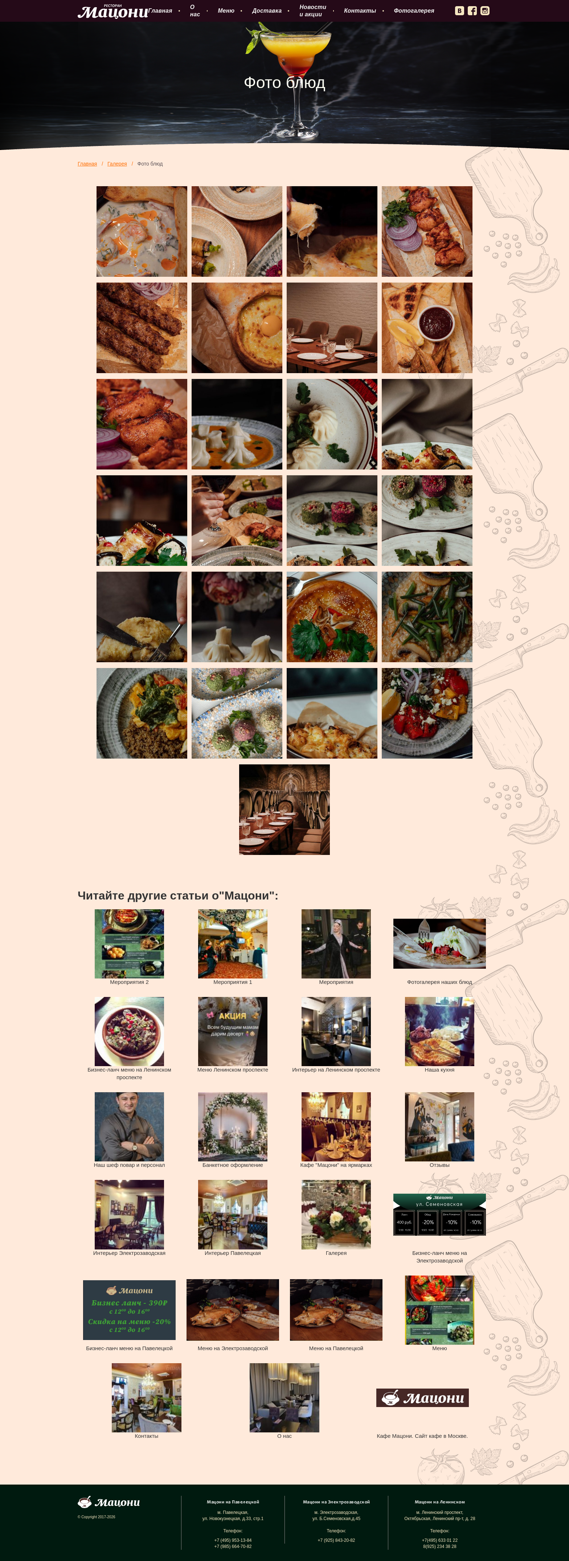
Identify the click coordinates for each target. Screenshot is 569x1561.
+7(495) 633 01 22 (440, 1540)
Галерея (336, 1253)
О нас (195, 10)
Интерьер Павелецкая (233, 1253)
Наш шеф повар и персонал (129, 1165)
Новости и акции (312, 10)
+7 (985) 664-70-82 (232, 1546)
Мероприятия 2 (129, 982)
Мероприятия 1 (232, 982)
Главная (160, 11)
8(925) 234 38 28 (439, 1546)
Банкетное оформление (232, 1165)
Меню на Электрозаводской (233, 1348)
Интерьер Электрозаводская (129, 1253)
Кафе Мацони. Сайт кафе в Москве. (422, 1436)
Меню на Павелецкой (336, 1348)
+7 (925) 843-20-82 (336, 1540)
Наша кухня (440, 1070)
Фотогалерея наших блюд (439, 982)
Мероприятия (336, 982)
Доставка (267, 11)
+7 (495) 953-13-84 (232, 1540)
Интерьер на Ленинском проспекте (336, 1070)
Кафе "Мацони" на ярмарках (336, 1165)
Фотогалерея (414, 11)
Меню (226, 11)
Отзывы (440, 1165)
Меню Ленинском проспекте (232, 1070)
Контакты (360, 11)
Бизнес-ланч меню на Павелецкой (129, 1348)
